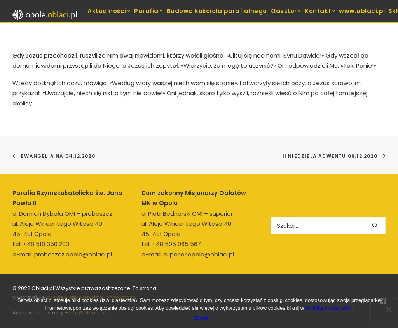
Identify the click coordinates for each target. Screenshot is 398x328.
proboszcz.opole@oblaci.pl (73, 254)
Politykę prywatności (328, 308)
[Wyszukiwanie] (328, 225)
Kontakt (320, 11)
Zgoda (201, 318)
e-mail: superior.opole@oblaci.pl (187, 254)
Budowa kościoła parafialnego (217, 11)
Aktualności (109, 11)
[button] (375, 225)
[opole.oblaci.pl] (47, 15)
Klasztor (286, 11)
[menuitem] (109, 11)
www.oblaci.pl (362, 11)
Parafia (148, 11)
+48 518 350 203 (46, 244)
